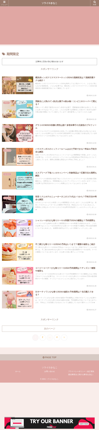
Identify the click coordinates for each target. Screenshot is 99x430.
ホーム (17, 371)
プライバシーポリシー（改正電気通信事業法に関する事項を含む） (81, 373)
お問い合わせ (49, 371)
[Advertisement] (49, 27)
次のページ (49, 328)
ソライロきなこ (49, 3)
